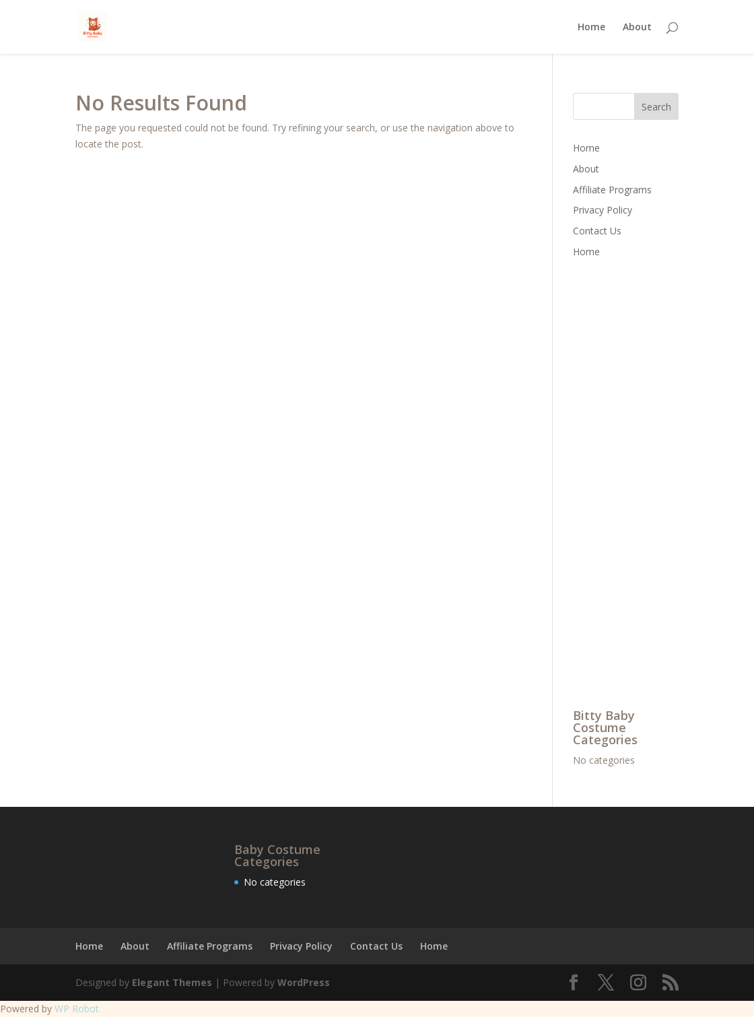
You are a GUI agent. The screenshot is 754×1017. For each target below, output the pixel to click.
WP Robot (77, 1008)
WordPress (303, 982)
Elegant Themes (172, 982)
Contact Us (597, 230)
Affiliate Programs (612, 189)
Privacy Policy (602, 209)
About (637, 27)
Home (591, 27)
